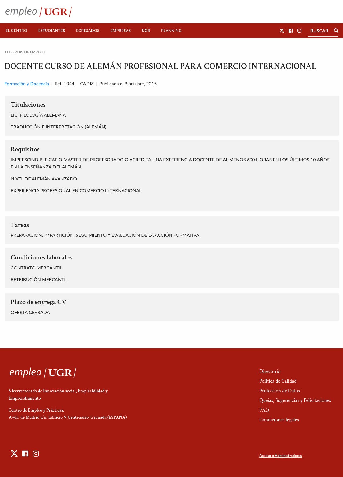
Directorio (269, 371)
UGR (146, 30)
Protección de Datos (279, 390)
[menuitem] (16, 30)
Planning (171, 30)
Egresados (87, 30)
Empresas (120, 30)
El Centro (16, 30)
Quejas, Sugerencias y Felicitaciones (295, 400)
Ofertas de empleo (25, 52)
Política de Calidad (277, 381)
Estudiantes (51, 30)
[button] (281, 30)
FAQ (264, 410)
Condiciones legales (279, 419)
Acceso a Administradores (280, 455)
